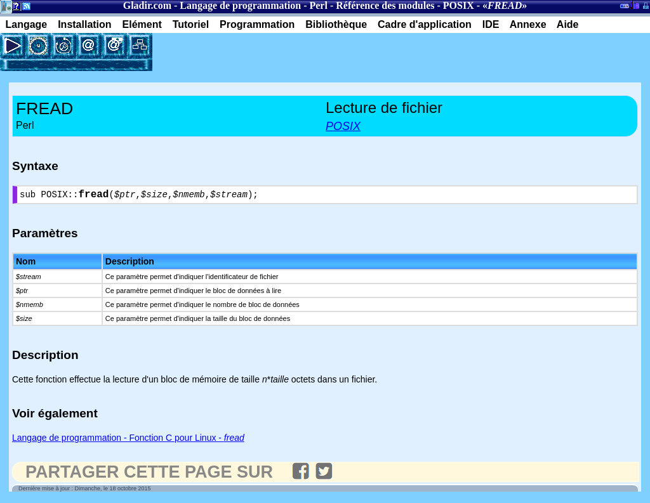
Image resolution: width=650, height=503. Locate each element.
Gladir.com (147, 5)
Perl (318, 5)
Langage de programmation (240, 5)
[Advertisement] (300, 52)
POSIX (458, 5)
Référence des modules (385, 5)
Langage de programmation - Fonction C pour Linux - (128, 440)
